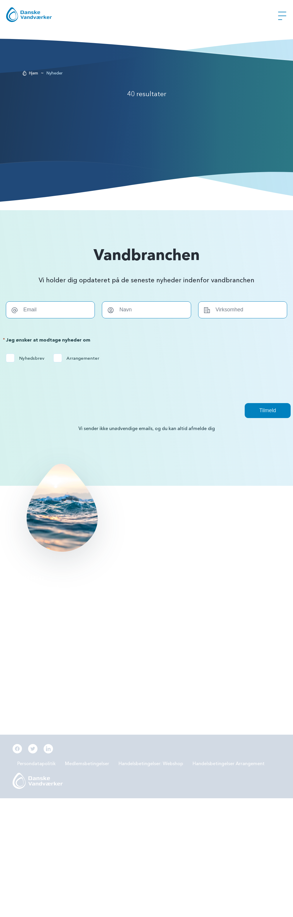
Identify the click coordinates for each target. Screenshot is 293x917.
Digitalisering (213, 624)
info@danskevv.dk (40, 587)
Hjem (33, 73)
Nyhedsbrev (27, 358)
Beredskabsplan (122, 639)
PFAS (110, 593)
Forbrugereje (213, 593)
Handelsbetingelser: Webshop (151, 763)
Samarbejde (118, 624)
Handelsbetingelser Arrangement (229, 763)
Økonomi (115, 655)
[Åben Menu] (282, 16)
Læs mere (120, 521)
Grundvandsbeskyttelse (224, 578)
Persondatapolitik (36, 763)
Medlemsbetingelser (87, 763)
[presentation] (50, 379)
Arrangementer (78, 358)
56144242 (32, 578)
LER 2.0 (113, 609)
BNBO (112, 578)
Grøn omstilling (215, 609)
